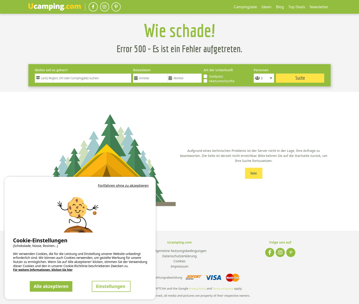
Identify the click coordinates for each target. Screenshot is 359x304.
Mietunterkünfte (221, 81)
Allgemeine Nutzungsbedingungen (179, 250)
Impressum (179, 266)
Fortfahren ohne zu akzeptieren (123, 185)
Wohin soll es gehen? (51, 70)
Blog (280, 6)
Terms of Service (223, 288)
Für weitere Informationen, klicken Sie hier (43, 270)
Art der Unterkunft (218, 70)
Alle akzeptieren (51, 286)
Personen (261, 70)
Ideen (266, 6)
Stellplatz (216, 76)
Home (253, 173)
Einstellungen (111, 286)
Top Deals (296, 6)
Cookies (180, 261)
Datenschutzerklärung (179, 256)
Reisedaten (141, 70)
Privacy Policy (197, 288)
